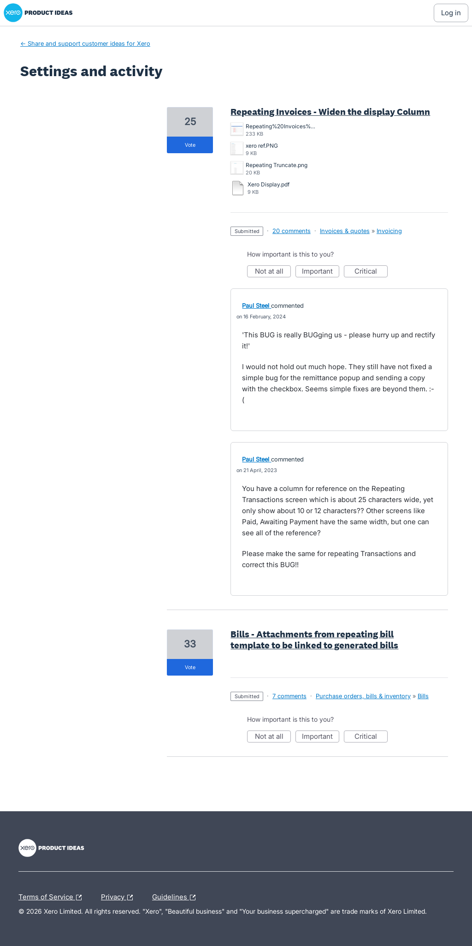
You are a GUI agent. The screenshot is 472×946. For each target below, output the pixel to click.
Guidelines (176, 897)
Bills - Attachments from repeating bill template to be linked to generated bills (314, 639)
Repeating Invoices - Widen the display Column (330, 112)
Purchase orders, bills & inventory (363, 696)
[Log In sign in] (451, 13)
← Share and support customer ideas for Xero (85, 43)
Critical (371, 272)
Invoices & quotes (345, 230)
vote (190, 145)
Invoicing (389, 230)
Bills (423, 696)
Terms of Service (52, 897)
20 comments (291, 230)
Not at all (273, 272)
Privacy (119, 897)
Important (320, 272)
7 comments (289, 696)
